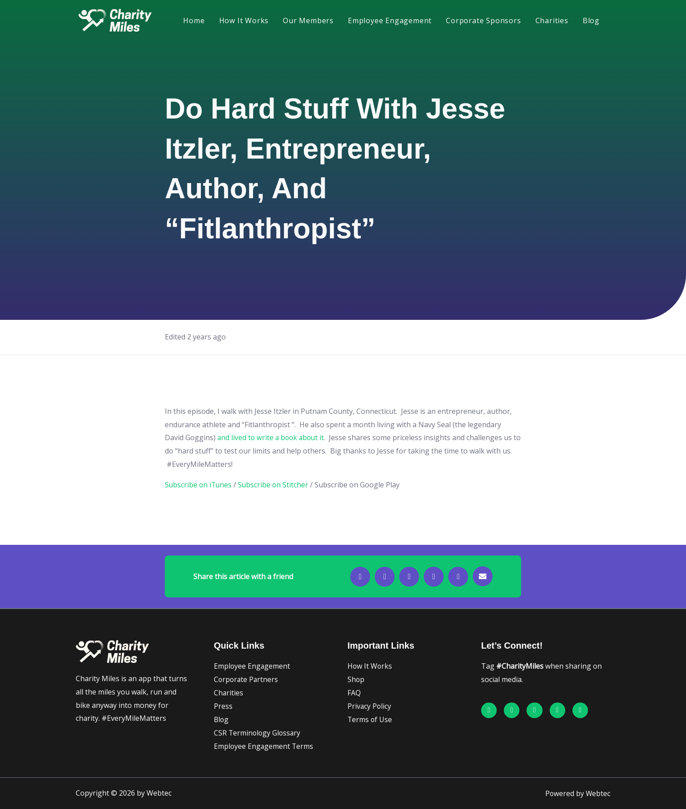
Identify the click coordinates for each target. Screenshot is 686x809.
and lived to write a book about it (272, 437)
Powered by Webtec (577, 793)
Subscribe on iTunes (199, 485)
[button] (360, 577)
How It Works (244, 20)
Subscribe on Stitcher (275, 485)
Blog (591, 20)
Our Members (308, 20)
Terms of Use (370, 719)
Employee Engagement (390, 20)
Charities (551, 20)
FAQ (354, 692)
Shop (356, 679)
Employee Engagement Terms (264, 746)
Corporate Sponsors (483, 20)
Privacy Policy (369, 706)
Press (223, 706)
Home (193, 20)
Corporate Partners (247, 679)
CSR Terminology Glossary (258, 732)
